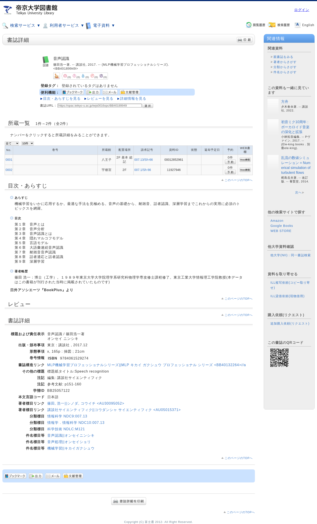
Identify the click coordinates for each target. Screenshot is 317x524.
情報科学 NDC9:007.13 (67, 416)
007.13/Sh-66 (143, 159)
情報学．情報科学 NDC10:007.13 (76, 423)
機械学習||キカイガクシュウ (71, 448)
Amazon (276, 220)
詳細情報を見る (133, 98)
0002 (9, 170)
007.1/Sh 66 (142, 170)
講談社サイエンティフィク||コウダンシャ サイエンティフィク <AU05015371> (114, 410)
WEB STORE (280, 231)
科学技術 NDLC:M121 (66, 429)
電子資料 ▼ (100, 25)
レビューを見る (100, 98)
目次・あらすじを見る (62, 98)
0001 (9, 159)
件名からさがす (285, 72)
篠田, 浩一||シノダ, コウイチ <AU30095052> (85, 403)
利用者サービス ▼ (63, 25)
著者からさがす (285, 62)
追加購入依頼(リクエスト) (289, 323)
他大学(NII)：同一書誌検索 (290, 255)
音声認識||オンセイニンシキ (71, 435)
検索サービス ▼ (21, 25)
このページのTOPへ (239, 180)
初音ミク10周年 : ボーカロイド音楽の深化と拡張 (295, 127)
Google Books (281, 226)
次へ (298, 192)
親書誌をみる (283, 57)
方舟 (284, 101)
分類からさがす (285, 67)
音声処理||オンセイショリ (69, 442)
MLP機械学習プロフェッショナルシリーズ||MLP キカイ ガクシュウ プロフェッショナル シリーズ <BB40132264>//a (146, 365)
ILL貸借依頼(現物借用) (287, 296)
